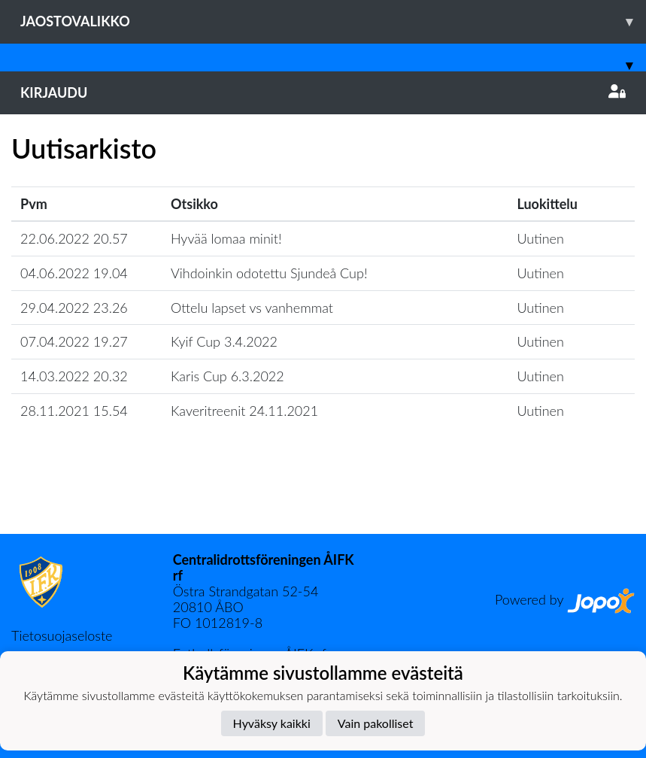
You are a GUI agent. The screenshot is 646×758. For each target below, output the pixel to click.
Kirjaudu (323, 92)
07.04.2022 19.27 (74, 341)
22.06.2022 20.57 (74, 238)
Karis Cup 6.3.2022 (227, 376)
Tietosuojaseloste (61, 635)
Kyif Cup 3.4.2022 (224, 341)
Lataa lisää (323, 501)
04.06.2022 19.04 (74, 273)
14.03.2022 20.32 (74, 376)
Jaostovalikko (333, 21)
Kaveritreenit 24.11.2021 (244, 410)
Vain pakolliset (376, 723)
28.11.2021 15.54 (74, 410)
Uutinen (540, 238)
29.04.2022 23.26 (74, 307)
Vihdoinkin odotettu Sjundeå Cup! (269, 273)
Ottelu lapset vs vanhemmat (252, 307)
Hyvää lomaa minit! (226, 238)
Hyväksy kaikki (272, 723)
